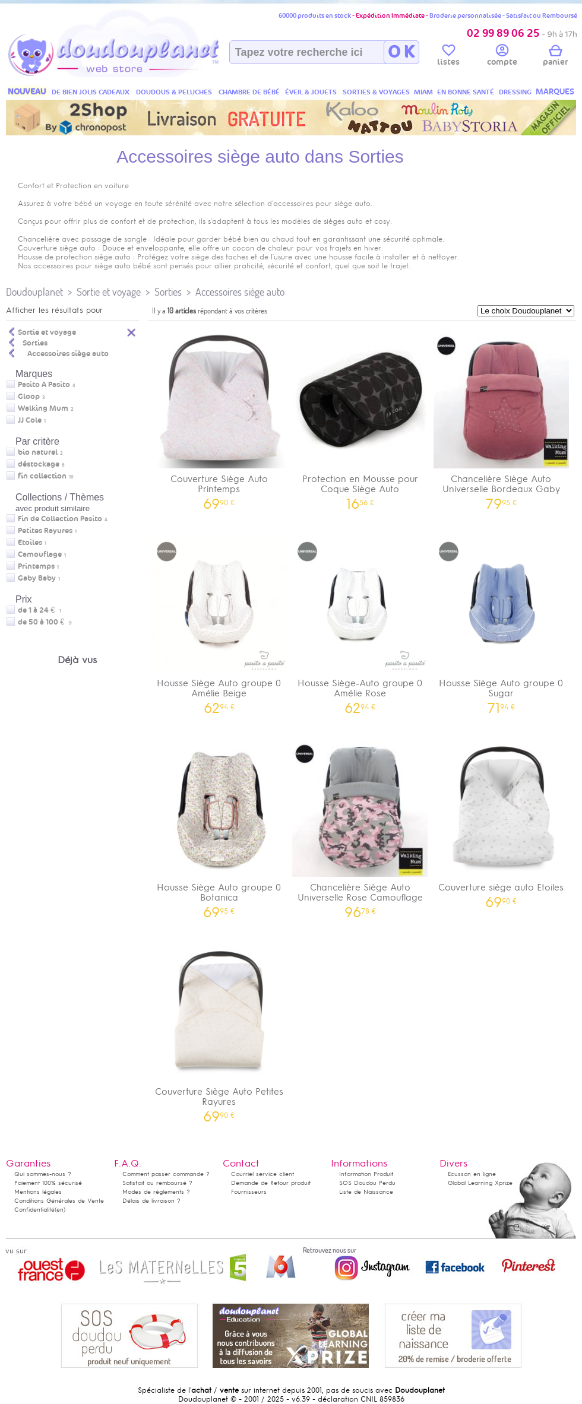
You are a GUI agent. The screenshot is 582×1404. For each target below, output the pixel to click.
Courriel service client (262, 1174)
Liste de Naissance (366, 1192)
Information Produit (366, 1174)
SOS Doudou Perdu (367, 1183)
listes (448, 57)
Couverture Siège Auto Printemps (219, 417)
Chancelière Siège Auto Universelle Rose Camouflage (360, 825)
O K (401, 52)
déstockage (38, 464)
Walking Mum (43, 408)
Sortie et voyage (109, 292)
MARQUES (555, 92)
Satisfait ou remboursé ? (157, 1183)
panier (555, 57)
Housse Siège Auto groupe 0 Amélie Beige (219, 621)
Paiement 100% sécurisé (48, 1183)
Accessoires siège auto (239, 292)
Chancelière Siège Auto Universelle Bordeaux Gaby (501, 417)
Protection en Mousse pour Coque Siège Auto (360, 417)
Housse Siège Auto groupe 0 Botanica (219, 825)
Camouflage (40, 554)
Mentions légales (38, 1192)
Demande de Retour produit (271, 1183)
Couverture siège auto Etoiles (501, 820)
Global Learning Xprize (480, 1183)
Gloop (29, 396)
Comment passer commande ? (166, 1174)
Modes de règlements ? (156, 1192)
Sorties (168, 292)
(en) (60, 1209)
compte (502, 57)
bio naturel (38, 452)
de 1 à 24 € (39, 610)
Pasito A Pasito (44, 384)
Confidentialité (34, 1209)
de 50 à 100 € (45, 622)
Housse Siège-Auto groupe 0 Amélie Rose (360, 621)
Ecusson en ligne (472, 1174)
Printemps (36, 566)
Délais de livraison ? (151, 1200)
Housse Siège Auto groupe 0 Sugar (501, 621)
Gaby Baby (37, 578)
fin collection (42, 476)
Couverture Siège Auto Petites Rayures (219, 1030)
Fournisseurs (249, 1192)
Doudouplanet (34, 292)
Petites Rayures (45, 530)
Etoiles (30, 542)
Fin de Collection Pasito (60, 519)
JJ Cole (30, 420)
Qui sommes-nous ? (42, 1174)
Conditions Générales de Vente (59, 1200)
